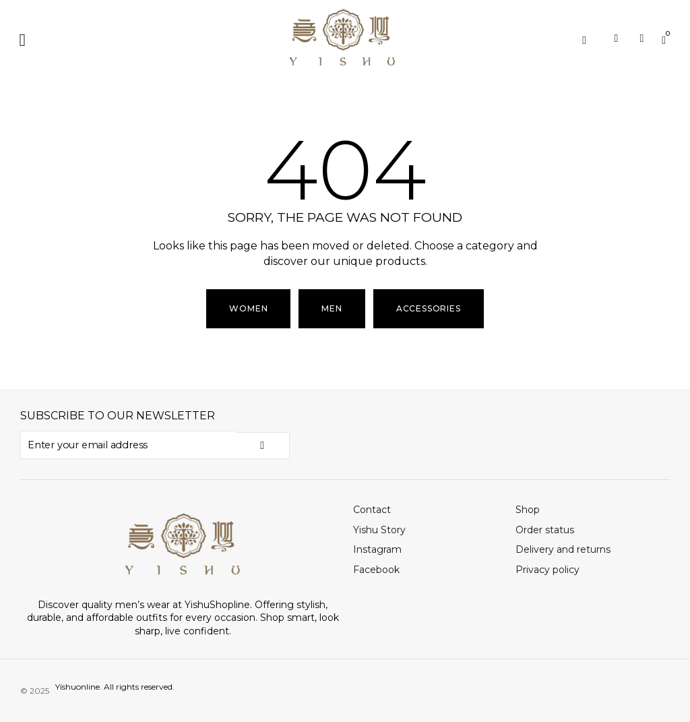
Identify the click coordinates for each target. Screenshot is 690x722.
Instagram (377, 549)
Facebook (376, 569)
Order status (544, 529)
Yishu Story (379, 529)
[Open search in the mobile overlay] (589, 40)
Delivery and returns (562, 549)
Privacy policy (547, 569)
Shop (527, 509)
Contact (372, 509)
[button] (22, 41)
